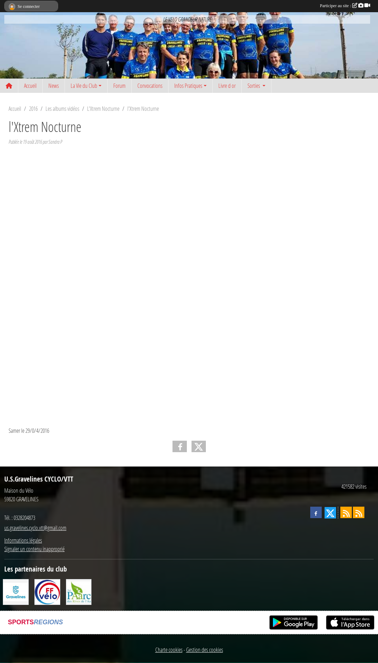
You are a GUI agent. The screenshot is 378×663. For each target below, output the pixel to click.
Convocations (149, 85)
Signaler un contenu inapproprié (34, 549)
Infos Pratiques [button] (188, 85)
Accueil (30, 85)
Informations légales (23, 540)
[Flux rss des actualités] (346, 512)
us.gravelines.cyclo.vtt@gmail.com (35, 527)
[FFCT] (47, 591)
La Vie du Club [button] (84, 85)
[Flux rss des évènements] (358, 512)
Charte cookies (169, 649)
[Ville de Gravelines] (16, 591)
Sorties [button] (254, 85)
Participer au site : (345, 5)
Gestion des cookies (204, 649)
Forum (119, 85)
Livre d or (227, 85)
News (53, 85)
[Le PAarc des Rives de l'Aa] (79, 591)
